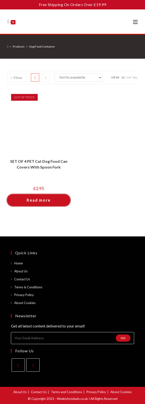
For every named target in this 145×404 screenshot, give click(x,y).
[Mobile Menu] (135, 22)
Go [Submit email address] (123, 338)
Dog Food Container (42, 46)
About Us (21, 271)
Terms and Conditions (66, 392)
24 (128, 77)
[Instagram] (33, 365)
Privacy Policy (24, 295)
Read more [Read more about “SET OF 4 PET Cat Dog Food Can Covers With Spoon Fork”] (39, 200)
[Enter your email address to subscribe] (72, 338)
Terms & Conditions (28, 287)
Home (18, 263)
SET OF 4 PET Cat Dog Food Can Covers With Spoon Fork (38, 164)
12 (123, 77)
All (135, 77)
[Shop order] (78, 77)
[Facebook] (18, 365)
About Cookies (25, 303)
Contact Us (22, 279)
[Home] (7, 46)
